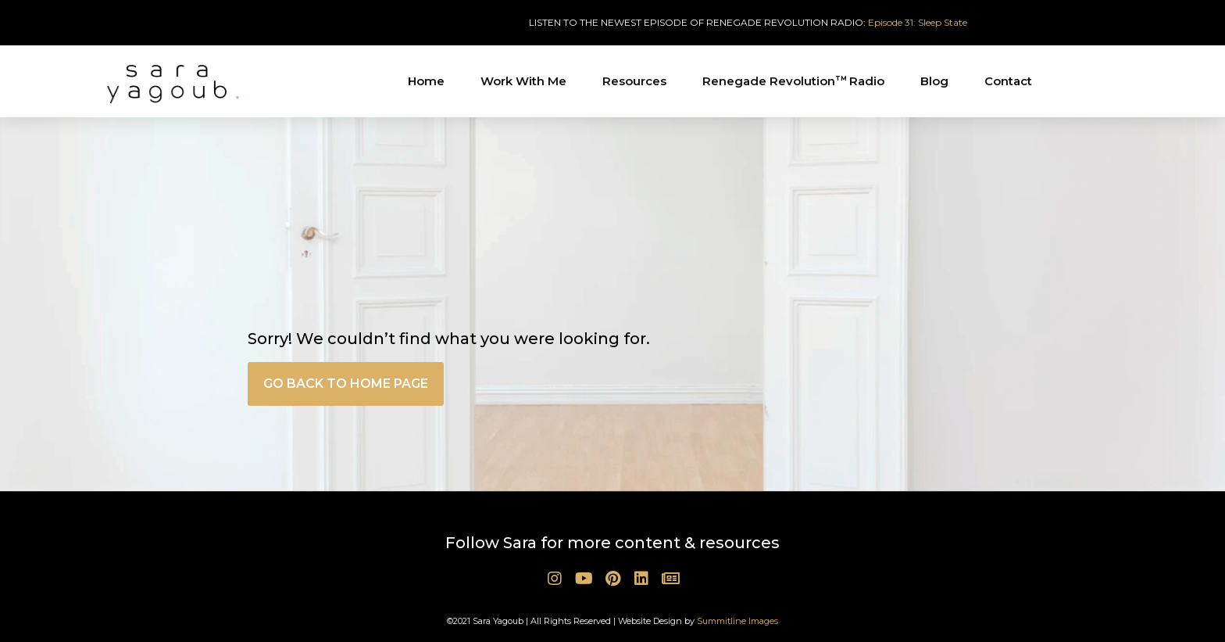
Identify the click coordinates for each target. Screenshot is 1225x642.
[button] (346, 384)
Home (426, 81)
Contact (1008, 81)
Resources (634, 81)
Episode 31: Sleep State (917, 22)
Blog (934, 81)
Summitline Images (737, 620)
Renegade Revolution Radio (793, 81)
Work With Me (523, 81)
